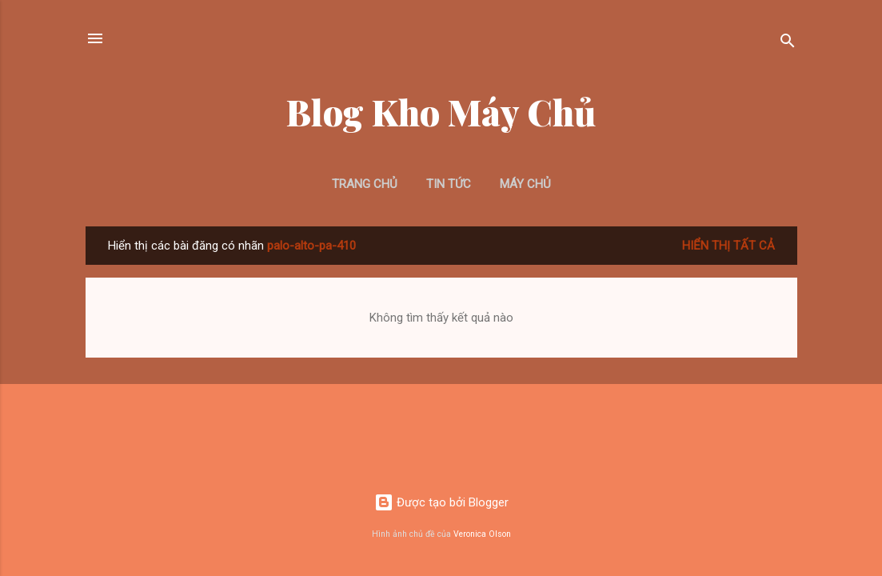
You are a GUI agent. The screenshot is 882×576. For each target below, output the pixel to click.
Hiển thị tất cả (728, 245)
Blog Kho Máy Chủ (441, 111)
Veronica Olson (482, 534)
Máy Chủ (525, 184)
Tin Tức (448, 184)
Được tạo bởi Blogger (441, 502)
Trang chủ (364, 184)
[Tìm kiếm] (787, 43)
